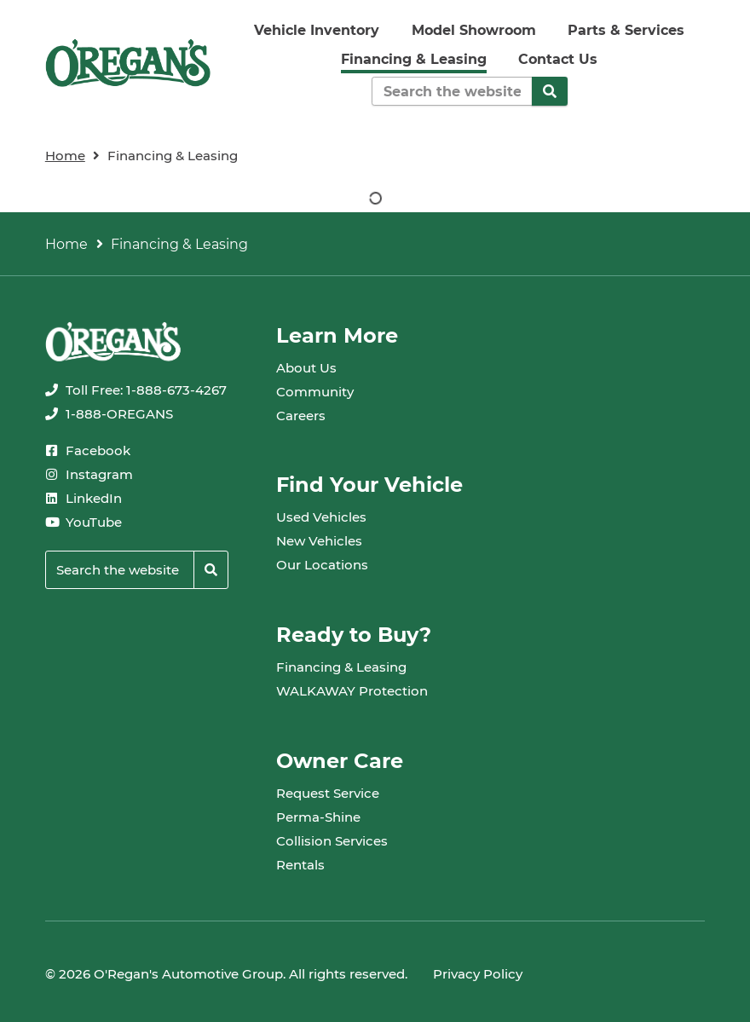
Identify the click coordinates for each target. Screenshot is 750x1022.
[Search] (550, 91)
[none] (136, 390)
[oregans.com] (128, 62)
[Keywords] (452, 91)
